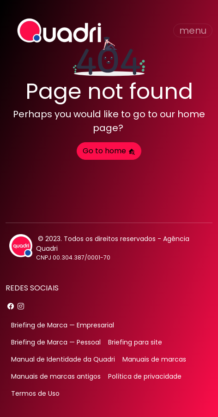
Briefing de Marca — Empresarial (62, 325)
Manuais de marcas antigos (56, 376)
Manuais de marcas (154, 359)
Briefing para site (135, 342)
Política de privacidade (145, 376)
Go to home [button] (109, 150)
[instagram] (21, 306)
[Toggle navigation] (192, 30)
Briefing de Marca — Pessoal (56, 342)
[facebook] (11, 306)
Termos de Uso (35, 393)
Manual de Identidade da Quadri (63, 359)
